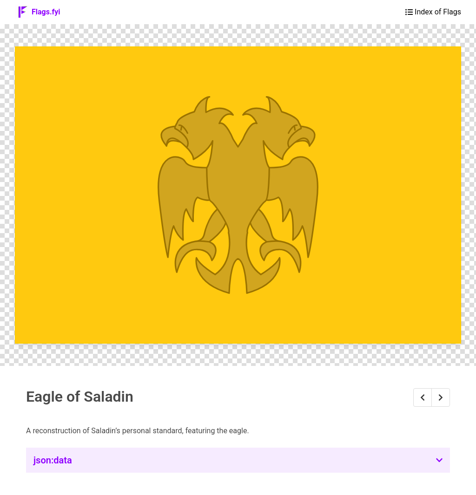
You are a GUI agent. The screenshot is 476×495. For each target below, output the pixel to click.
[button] (238, 460)
